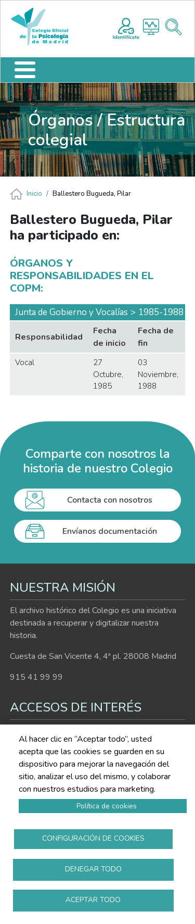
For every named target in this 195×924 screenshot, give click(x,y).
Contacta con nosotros (109, 500)
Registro (126, 27)
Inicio (34, 193)
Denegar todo (93, 869)
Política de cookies (106, 806)
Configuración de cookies (93, 838)
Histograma (151, 27)
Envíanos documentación (109, 531)
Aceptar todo (93, 900)
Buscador (173, 27)
